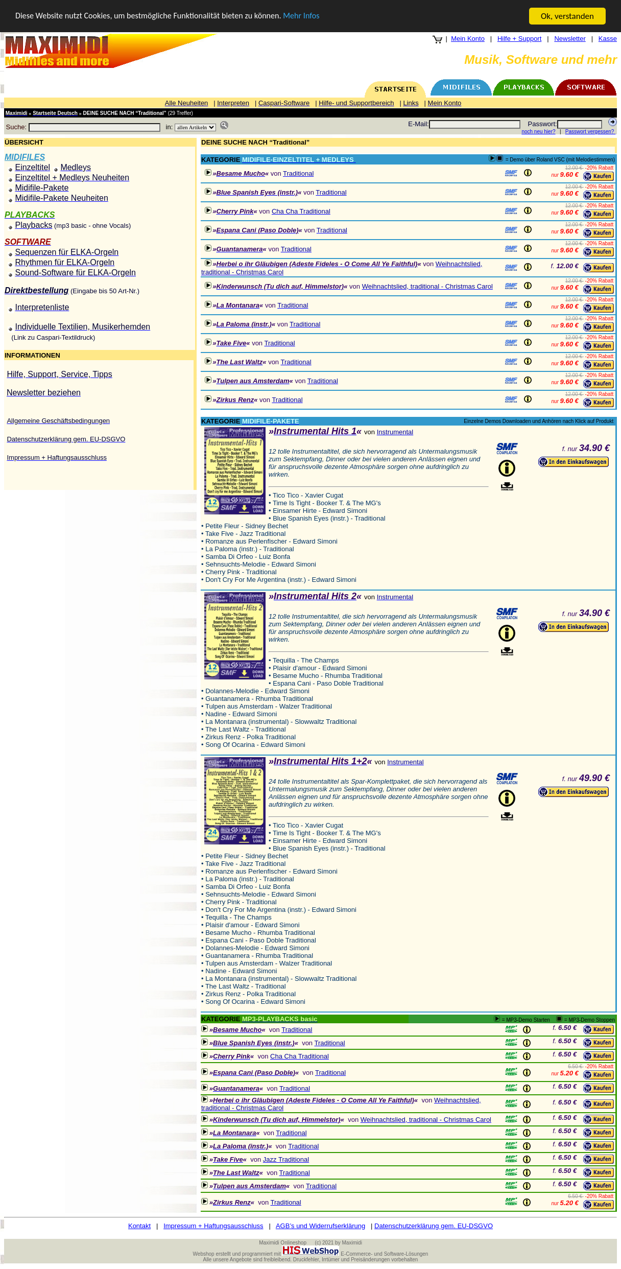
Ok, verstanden (567, 16)
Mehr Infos (317, 16)
